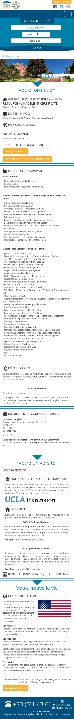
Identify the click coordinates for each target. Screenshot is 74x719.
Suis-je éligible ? (15, 151)
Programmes (10, 714)
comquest (65, 714)
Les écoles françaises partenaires (27, 159)
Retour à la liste (10, 56)
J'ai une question (62, 1)
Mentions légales (26, 714)
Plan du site (41, 714)
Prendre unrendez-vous (62, 705)
